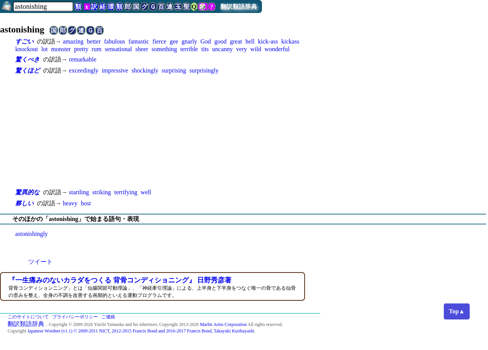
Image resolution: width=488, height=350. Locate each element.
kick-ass (268, 41)
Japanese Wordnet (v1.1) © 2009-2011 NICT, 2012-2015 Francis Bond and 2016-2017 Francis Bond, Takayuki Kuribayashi (140, 331)
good (220, 41)
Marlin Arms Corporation (223, 324)
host (86, 203)
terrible (189, 49)
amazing (73, 41)
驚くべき (27, 59)
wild (255, 49)
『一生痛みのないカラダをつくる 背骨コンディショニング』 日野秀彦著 (119, 280)
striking (101, 192)
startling (79, 192)
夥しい (24, 203)
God (206, 41)
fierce (159, 41)
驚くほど (27, 70)
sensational (118, 49)
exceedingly (83, 70)
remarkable (82, 59)
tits (205, 49)
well (146, 192)
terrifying (125, 192)
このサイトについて (28, 316)
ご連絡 (108, 316)
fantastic (138, 41)
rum (97, 49)
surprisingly (203, 70)
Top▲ (457, 311)
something (164, 49)
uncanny (222, 49)
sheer (141, 49)
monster (61, 49)
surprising (174, 70)
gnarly (189, 41)
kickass (290, 41)
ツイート (40, 261)
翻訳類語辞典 (238, 6)
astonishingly (31, 234)
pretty (81, 49)
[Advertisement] (168, 131)
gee (174, 41)
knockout (26, 49)
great (236, 41)
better (94, 41)
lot (44, 49)
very (241, 49)
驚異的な (27, 192)
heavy (70, 203)
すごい (24, 41)
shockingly (145, 70)
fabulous (114, 41)
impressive (115, 70)
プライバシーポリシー (75, 316)
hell (250, 41)
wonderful (277, 49)
